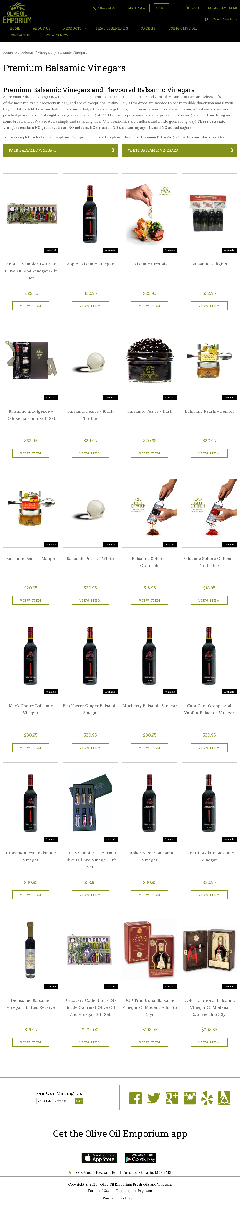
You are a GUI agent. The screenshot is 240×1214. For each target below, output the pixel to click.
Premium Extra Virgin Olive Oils (167, 137)
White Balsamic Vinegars (153, 150)
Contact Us (20, 35)
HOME (15, 28)
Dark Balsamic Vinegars (33, 150)
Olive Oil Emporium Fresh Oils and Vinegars (136, 1184)
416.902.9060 (108, 8)
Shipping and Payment (133, 1191)
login (213, 8)
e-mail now (134, 8)
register (229, 8)
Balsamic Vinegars (72, 52)
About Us (42, 28)
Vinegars (45, 52)
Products (72, 28)
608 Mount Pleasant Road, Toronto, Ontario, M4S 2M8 (123, 1172)
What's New (56, 35)
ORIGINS (148, 28)
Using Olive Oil (182, 28)
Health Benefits (112, 28)
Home (8, 52)
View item (31, 306)
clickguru (130, 1198)
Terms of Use (99, 1191)
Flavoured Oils (212, 137)
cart (196, 8)
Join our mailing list (59, 1093)
